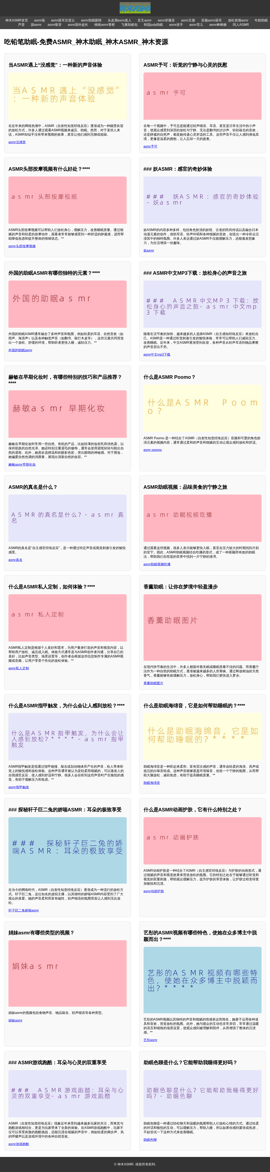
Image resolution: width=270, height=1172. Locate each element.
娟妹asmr (15, 1020)
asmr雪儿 (196, 24)
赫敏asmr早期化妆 (22, 464)
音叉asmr (145, 20)
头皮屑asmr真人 (120, 20)
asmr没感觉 (17, 142)
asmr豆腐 (188, 20)
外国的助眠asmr (20, 350)
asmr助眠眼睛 (91, 20)
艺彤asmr (151, 1040)
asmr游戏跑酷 (18, 1144)
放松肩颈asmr (238, 20)
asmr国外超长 (78, 24)
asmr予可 (151, 146)
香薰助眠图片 (153, 683)
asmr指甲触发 (18, 787)
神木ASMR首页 (16, 20)
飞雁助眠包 (129, 24)
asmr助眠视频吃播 (157, 564)
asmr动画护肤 (154, 891)
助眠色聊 (150, 1139)
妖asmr (149, 250)
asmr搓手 (176, 24)
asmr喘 (39, 20)
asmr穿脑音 (166, 20)
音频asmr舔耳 (211, 20)
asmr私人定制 (18, 668)
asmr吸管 (55, 24)
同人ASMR (241, 24)
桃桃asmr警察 (104, 24)
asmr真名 (15, 560)
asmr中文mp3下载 (157, 354)
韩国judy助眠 (153, 24)
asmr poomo (153, 450)
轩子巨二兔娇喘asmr (23, 910)
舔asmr (36, 24)
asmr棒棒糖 (218, 24)
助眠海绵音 (152, 783)
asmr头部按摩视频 (22, 246)
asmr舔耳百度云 (63, 20)
